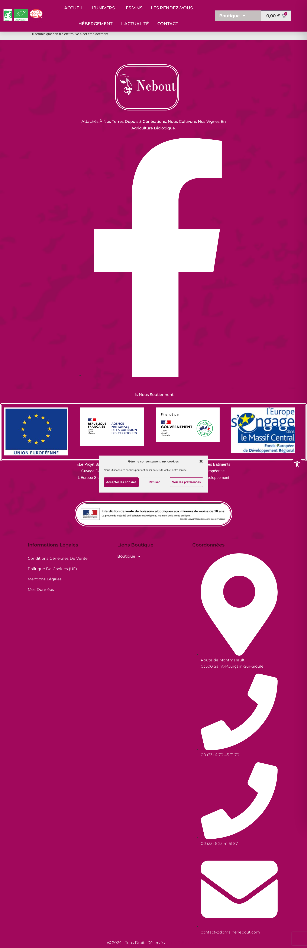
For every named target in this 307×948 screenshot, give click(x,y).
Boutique (232, 16)
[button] (201, 461)
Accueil (73, 7)
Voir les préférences (186, 482)
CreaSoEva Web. (184, 942)
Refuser (154, 482)
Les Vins (132, 7)
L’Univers (103, 7)
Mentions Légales (45, 579)
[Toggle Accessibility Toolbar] (297, 464)
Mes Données (41, 589)
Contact (167, 23)
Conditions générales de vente (58, 558)
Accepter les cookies (121, 482)
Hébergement (95, 23)
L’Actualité (135, 23)
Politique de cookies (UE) (52, 569)
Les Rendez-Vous (172, 7)
